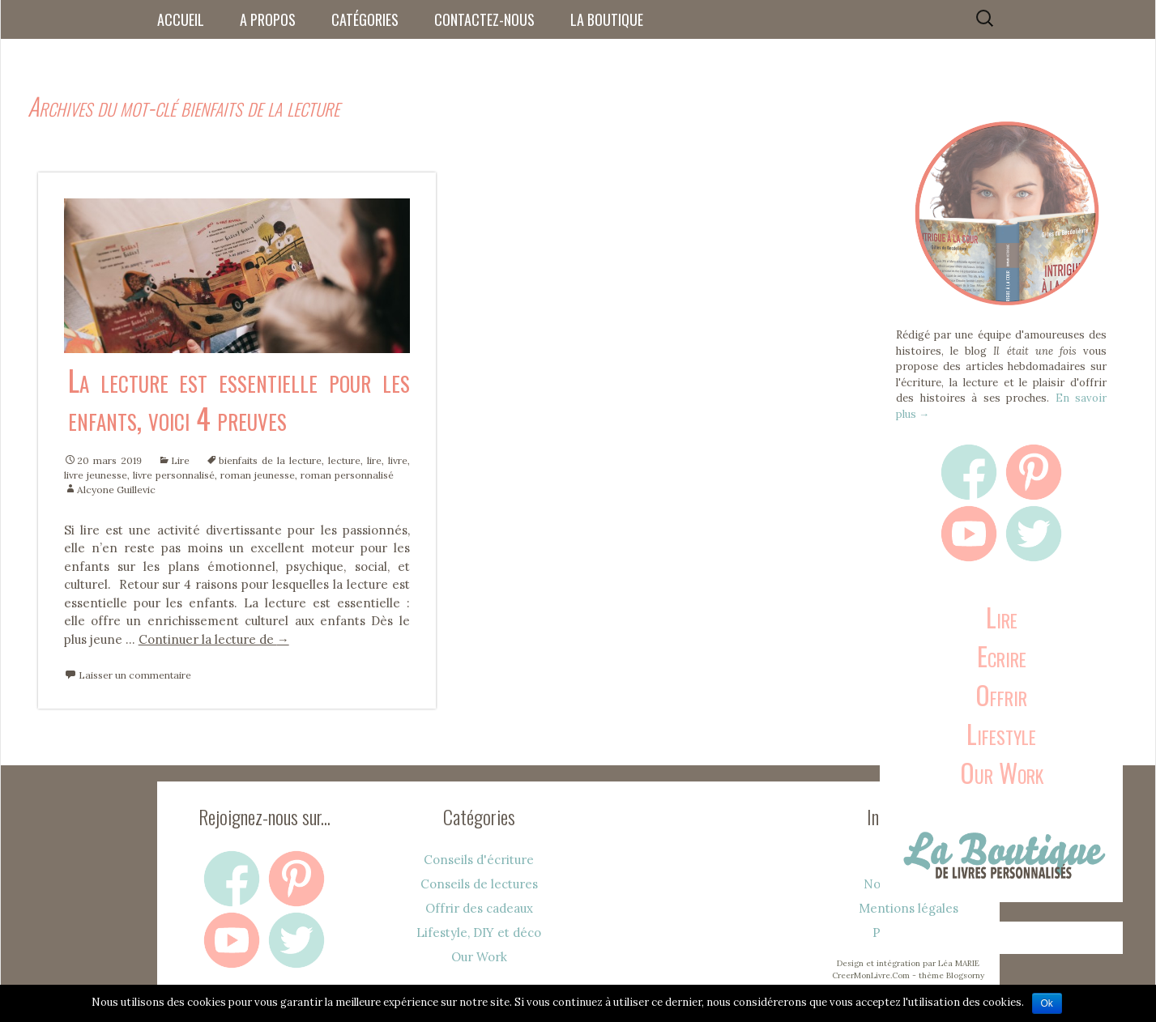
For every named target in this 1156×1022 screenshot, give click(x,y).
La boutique (606, 19)
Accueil (180, 19)
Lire (180, 460)
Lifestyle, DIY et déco (478, 932)
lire (374, 460)
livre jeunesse (95, 475)
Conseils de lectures (479, 884)
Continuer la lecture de (214, 639)
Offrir (1001, 694)
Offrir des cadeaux (479, 908)
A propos (268, 19)
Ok (1047, 1003)
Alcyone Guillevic (116, 489)
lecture (344, 460)
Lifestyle (1001, 733)
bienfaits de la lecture (270, 460)
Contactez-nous (484, 19)
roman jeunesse (257, 475)
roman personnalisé (347, 475)
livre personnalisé (174, 475)
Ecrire (1001, 656)
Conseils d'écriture (479, 859)
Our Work (1001, 772)
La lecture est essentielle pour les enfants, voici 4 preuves (239, 398)
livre (397, 460)
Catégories (365, 19)
